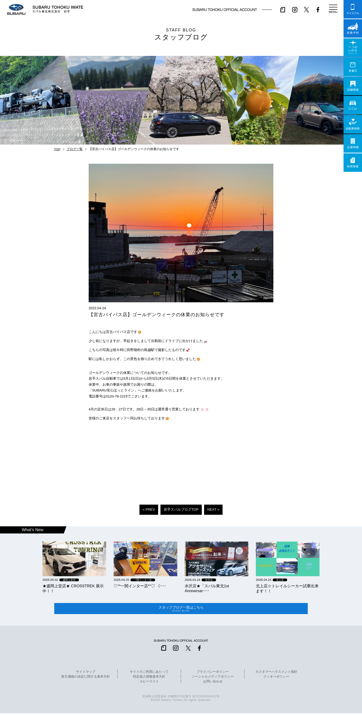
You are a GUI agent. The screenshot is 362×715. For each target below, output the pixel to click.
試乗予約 (353, 28)
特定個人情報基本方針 (149, 678)
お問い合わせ (213, 683)
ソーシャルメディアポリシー (213, 678)
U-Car (353, 105)
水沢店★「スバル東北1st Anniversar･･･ (207, 588)
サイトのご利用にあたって (149, 673)
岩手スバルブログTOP (181, 509)
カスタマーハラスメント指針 (276, 673)
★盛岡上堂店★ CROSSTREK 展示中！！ (73, 588)
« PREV (149, 509)
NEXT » (213, 509)
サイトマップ (85, 673)
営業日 (353, 67)
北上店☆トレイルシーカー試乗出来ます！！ (287, 588)
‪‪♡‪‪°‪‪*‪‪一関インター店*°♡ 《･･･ (140, 586)
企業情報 (353, 143)
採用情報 (353, 162)
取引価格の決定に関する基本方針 (85, 678)
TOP (57, 149)
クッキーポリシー (276, 678)
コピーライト (149, 683)
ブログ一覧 (74, 149)
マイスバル (353, 9)
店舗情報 (353, 86)
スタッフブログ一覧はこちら (181, 609)
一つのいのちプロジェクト (353, 47)
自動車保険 (353, 124)
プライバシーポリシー (212, 673)
